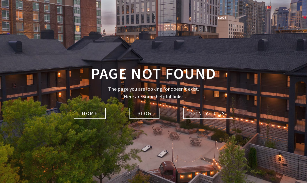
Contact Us (208, 113)
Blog (144, 113)
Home (90, 113)
